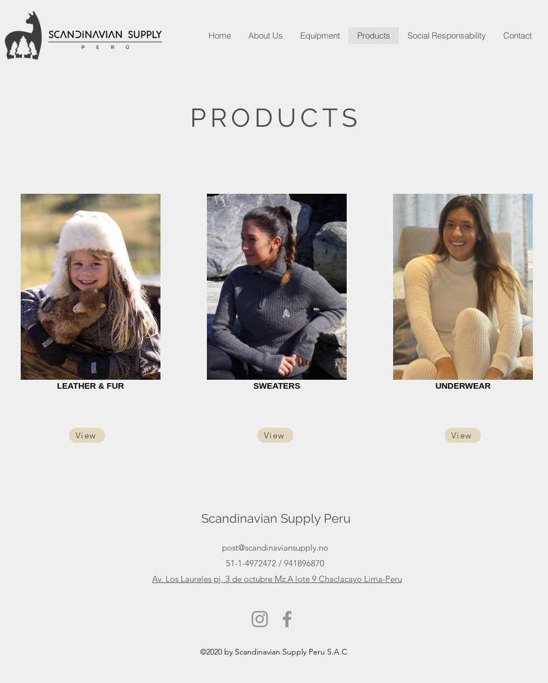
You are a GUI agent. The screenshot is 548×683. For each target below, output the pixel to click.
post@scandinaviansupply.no (275, 547)
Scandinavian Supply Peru (276, 518)
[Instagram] (260, 619)
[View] (87, 435)
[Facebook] (287, 619)
